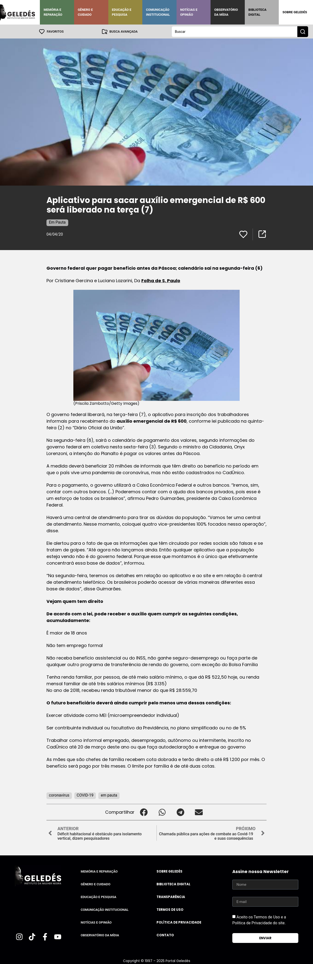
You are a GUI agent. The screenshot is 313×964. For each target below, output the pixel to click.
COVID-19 (85, 795)
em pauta (109, 795)
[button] (143, 811)
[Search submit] (302, 31)
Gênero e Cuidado (85, 12)
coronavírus (59, 795)
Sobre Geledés (294, 12)
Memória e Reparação (53, 12)
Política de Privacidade (178, 922)
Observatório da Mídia (226, 12)
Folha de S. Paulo (160, 280)
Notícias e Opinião (189, 12)
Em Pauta (57, 222)
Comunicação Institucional (158, 12)
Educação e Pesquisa (122, 12)
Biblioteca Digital (257, 12)
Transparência (170, 896)
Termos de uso (169, 909)
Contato (165, 935)
